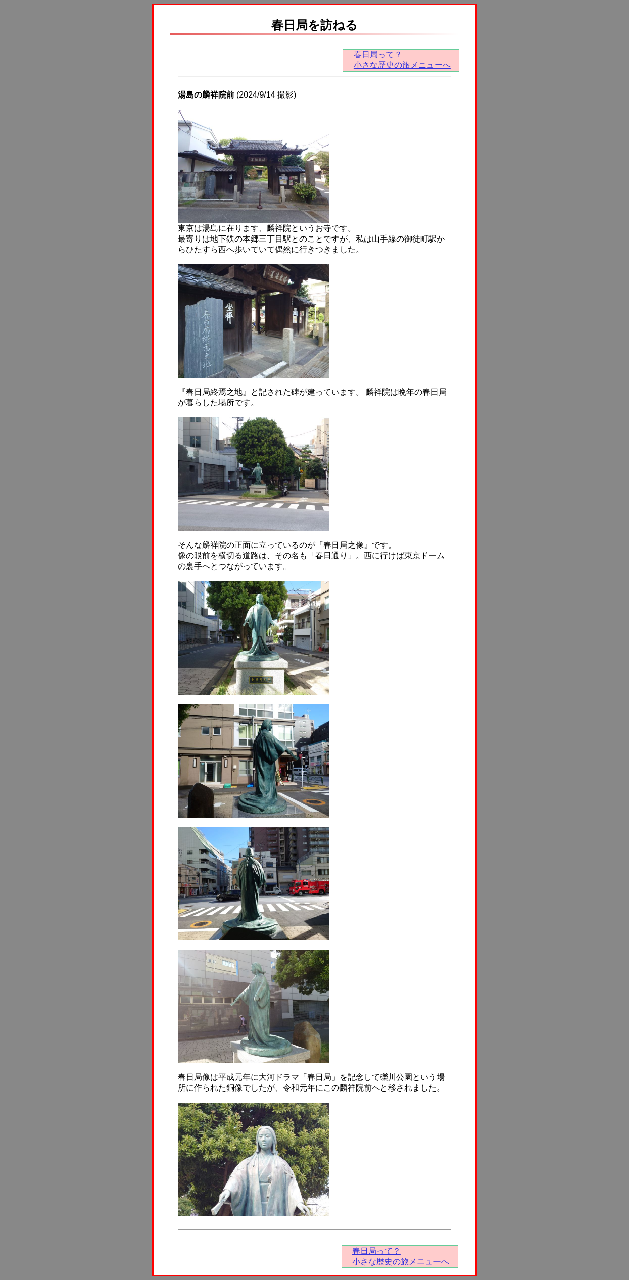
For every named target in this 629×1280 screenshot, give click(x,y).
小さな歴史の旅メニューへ (402, 65)
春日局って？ (378, 54)
